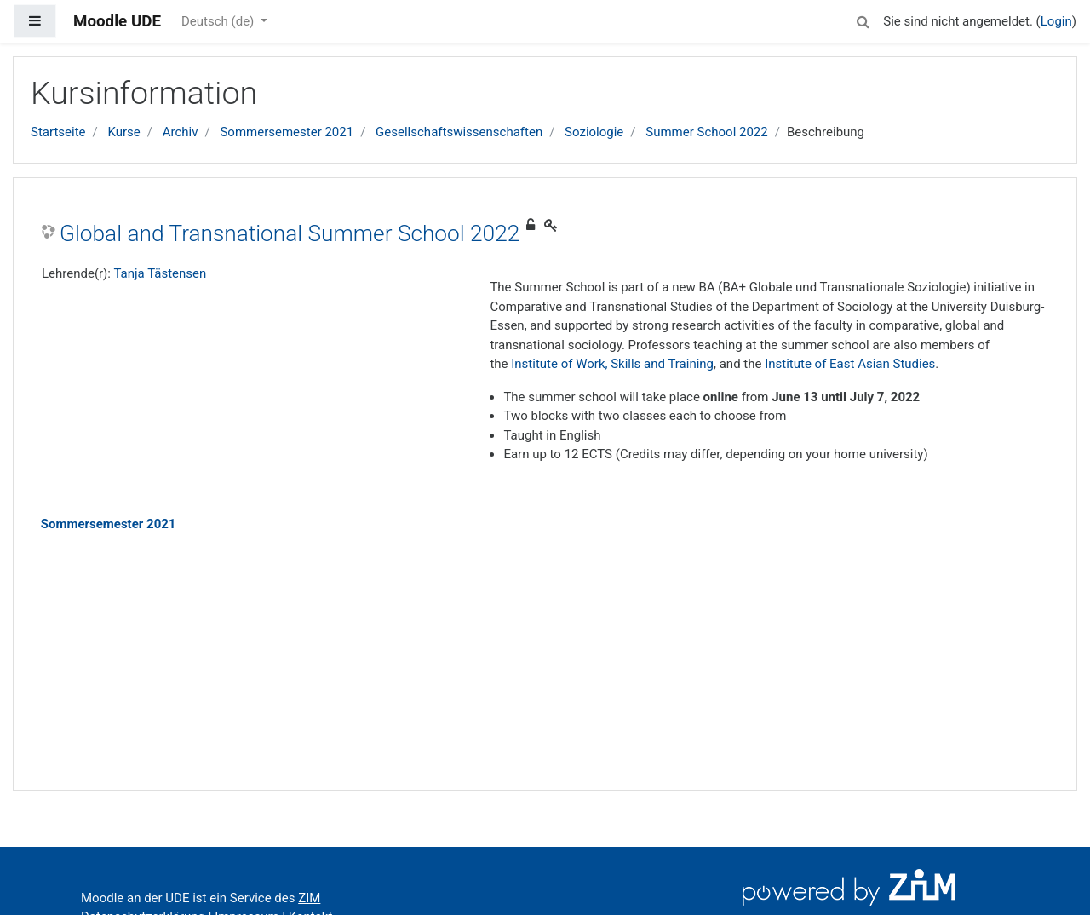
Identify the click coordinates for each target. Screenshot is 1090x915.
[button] (862, 19)
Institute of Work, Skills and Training (612, 363)
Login (1056, 21)
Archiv (180, 132)
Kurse (123, 132)
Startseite (58, 132)
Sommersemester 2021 (286, 132)
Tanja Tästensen (159, 273)
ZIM (309, 898)
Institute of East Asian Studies (850, 363)
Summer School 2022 (706, 132)
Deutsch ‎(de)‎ (219, 21)
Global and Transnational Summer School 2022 (289, 233)
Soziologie (594, 132)
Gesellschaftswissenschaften (459, 132)
